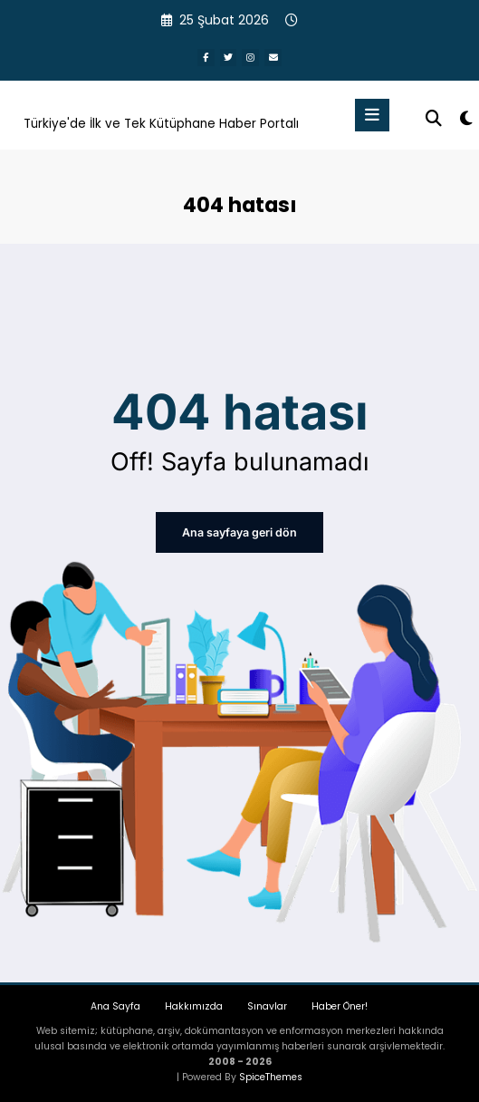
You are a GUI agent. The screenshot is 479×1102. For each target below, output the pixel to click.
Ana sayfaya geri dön (239, 531)
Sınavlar (267, 1004)
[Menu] (372, 114)
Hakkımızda (194, 1004)
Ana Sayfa (115, 1004)
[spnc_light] (465, 118)
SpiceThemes (270, 1075)
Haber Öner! (339, 1004)
